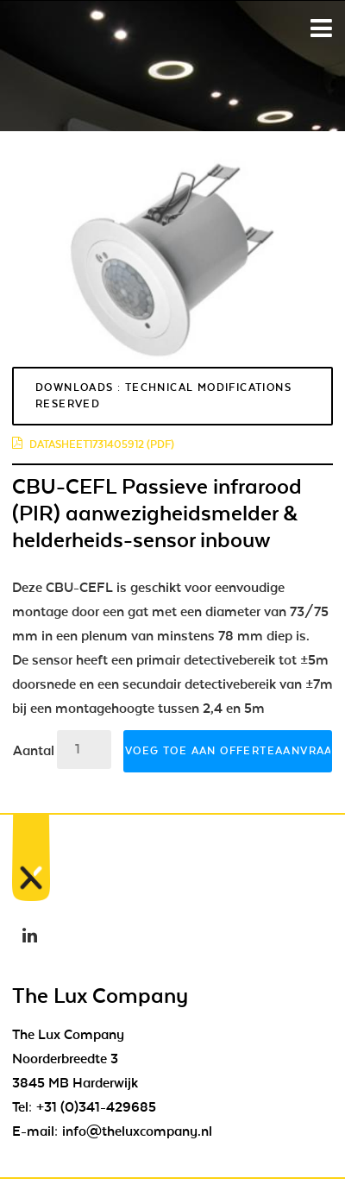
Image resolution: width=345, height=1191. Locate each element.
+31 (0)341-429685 (96, 1107)
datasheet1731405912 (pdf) (93, 444)
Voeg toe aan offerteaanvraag (228, 751)
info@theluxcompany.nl (137, 1131)
